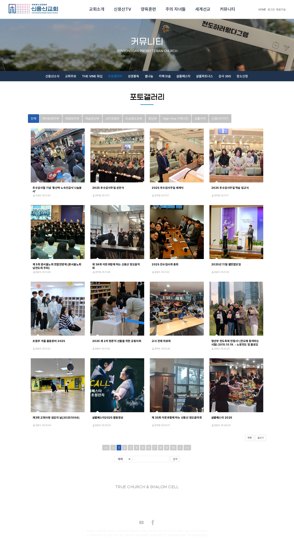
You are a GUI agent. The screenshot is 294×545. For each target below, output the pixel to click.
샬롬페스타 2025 (221, 417)
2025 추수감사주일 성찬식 (108, 188)
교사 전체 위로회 (161, 341)
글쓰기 (260, 437)
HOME (262, 9)
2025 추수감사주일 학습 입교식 (230, 188)
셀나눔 (149, 76)
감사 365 (225, 76)
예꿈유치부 (72, 118)
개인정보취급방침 (197, 535)
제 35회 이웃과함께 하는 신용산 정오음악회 (177, 417)
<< (106, 447)
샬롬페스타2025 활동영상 (107, 417)
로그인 (271, 9)
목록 (250, 437)
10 (173, 447)
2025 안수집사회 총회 (165, 264)
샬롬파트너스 (204, 76)
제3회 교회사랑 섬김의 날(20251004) (56, 417)
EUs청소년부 (133, 118)
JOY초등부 (112, 118)
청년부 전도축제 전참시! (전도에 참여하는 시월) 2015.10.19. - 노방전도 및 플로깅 (235, 342)
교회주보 (70, 76)
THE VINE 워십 (92, 76)
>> (187, 447)
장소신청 (242, 76)
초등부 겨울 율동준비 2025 (49, 341)
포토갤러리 (115, 76)
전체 (33, 118)
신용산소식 (52, 76)
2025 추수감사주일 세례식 (168, 188)
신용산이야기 (220, 118)
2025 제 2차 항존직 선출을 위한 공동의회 (116, 341)
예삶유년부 (92, 118)
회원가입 (281, 9)
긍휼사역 (200, 118)
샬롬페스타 (183, 76)
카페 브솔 (165, 76)
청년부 (152, 118)
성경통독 (133, 76)
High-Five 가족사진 (175, 118)
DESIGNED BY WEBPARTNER (167, 535)
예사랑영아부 (50, 118)
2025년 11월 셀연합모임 (226, 264)
